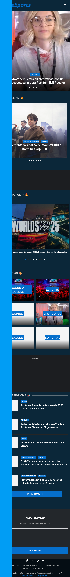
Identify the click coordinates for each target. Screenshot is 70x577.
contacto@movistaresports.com (35, 568)
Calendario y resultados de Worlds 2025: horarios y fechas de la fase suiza (35, 252)
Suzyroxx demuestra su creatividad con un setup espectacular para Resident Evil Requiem (35, 80)
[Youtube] (43, 560)
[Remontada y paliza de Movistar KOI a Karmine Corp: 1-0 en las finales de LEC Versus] (36, 130)
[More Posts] (35, 494)
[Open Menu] (65, 5)
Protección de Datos (52, 565)
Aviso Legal (14, 565)
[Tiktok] (27, 560)
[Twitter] (32, 560)
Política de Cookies (31, 565)
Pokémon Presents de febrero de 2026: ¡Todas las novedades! (42, 407)
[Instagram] (38, 560)
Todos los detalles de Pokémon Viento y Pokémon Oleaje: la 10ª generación (42, 427)
